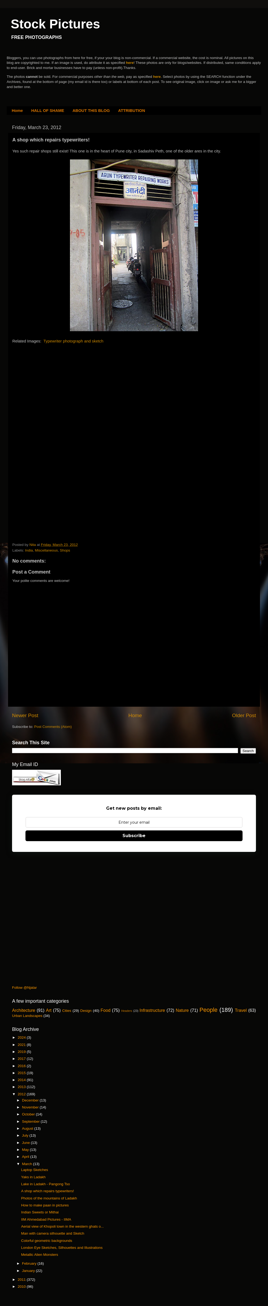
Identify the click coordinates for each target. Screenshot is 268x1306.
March (27, 1164)
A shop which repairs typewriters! (47, 1191)
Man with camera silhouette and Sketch (52, 1233)
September (31, 1121)
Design (86, 1011)
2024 (22, 1037)
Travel (241, 1010)
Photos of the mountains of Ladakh (49, 1198)
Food (105, 1010)
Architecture (23, 1010)
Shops (65, 550)
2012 (22, 1094)
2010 (22, 1287)
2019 (22, 1052)
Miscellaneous (46, 550)
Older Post (244, 715)
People (208, 1009)
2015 (22, 1073)
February (30, 1263)
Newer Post (25, 715)
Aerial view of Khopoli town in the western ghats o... (62, 1226)
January (29, 1271)
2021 (22, 1045)
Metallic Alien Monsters (39, 1255)
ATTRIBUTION (131, 110)
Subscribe (134, 835)
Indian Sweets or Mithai (40, 1212)
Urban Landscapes (27, 1016)
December (31, 1100)
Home (17, 110)
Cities (66, 1011)
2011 (22, 1280)
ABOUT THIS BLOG (91, 110)
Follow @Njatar (24, 988)
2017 (22, 1059)
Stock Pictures (55, 24)
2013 (22, 1087)
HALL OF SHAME (47, 110)
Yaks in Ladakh (33, 1177)
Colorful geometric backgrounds (46, 1241)
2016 (22, 1066)
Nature (182, 1010)
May (26, 1150)
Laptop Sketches (34, 1170)
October (29, 1114)
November (31, 1107)
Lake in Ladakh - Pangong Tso (45, 1184)
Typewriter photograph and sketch (73, 341)
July (25, 1135)
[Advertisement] (52, 383)
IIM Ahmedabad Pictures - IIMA (46, 1219)
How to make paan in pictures (45, 1205)
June (26, 1143)
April (26, 1157)
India (29, 550)
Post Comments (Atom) (53, 727)
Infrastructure (152, 1010)
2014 (22, 1080)
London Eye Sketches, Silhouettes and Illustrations (62, 1248)
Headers (126, 1010)
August (28, 1128)
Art (48, 1010)
